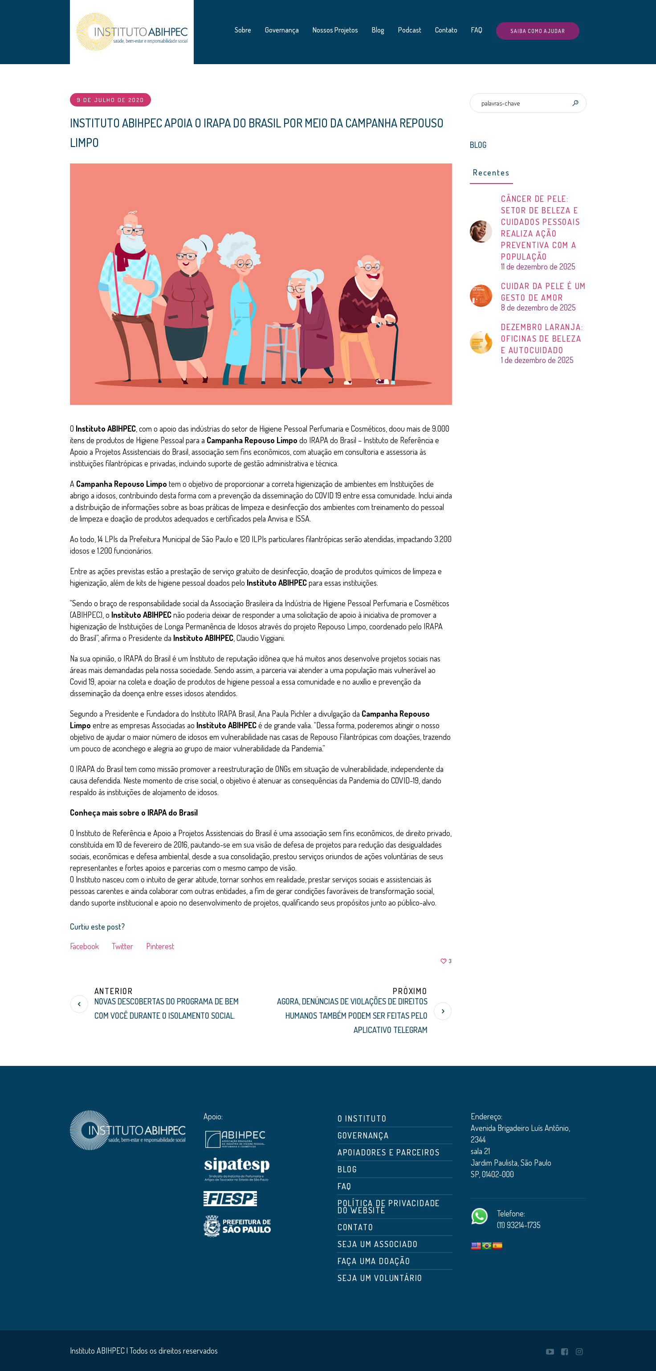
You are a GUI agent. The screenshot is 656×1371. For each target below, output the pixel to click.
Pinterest (160, 946)
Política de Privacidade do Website (389, 1206)
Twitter (122, 946)
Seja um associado (378, 1244)
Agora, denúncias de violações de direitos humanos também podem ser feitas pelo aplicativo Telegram (352, 1015)
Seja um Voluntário (380, 1278)
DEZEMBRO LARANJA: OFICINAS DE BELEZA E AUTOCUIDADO (542, 338)
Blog (347, 1169)
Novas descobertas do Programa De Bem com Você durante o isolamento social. (166, 1008)
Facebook (84, 946)
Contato (356, 1227)
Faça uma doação (374, 1261)
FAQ (345, 1186)
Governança (363, 1135)
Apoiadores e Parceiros (389, 1152)
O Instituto (362, 1118)
